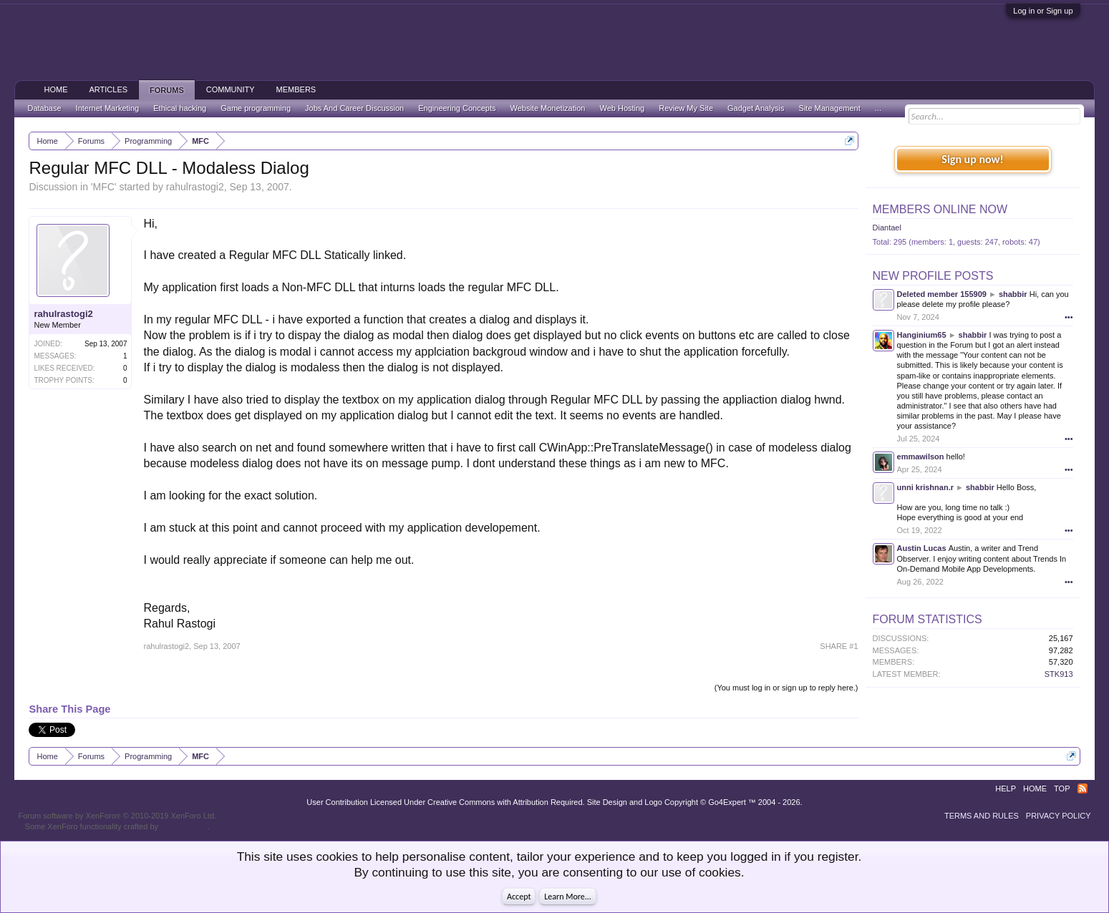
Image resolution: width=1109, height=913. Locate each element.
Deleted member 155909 (942, 294)
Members (296, 89)
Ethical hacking (179, 108)
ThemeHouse (184, 826)
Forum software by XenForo (117, 815)
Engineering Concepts (456, 108)
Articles (108, 89)
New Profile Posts (933, 276)
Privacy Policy (1058, 815)
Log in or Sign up (1042, 10)
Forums (167, 90)
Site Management (830, 108)
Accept (519, 897)
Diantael (887, 227)
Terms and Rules (981, 815)
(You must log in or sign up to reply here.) (786, 687)
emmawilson (920, 456)
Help (1005, 788)
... (878, 108)
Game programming (256, 108)
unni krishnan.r (925, 487)
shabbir (1013, 294)
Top (1062, 788)
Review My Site (686, 108)
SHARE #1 (839, 646)
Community (230, 89)
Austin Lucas (921, 548)
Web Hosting (621, 108)
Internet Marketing (108, 108)
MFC (104, 186)
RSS (1082, 788)
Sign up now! (972, 159)
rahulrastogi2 (195, 186)
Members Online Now (940, 209)
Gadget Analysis (756, 108)
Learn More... (567, 897)
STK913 (1059, 674)
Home (55, 89)
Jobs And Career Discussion (354, 108)
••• (1069, 317)
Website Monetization (548, 108)
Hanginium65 (921, 335)
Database (44, 108)
